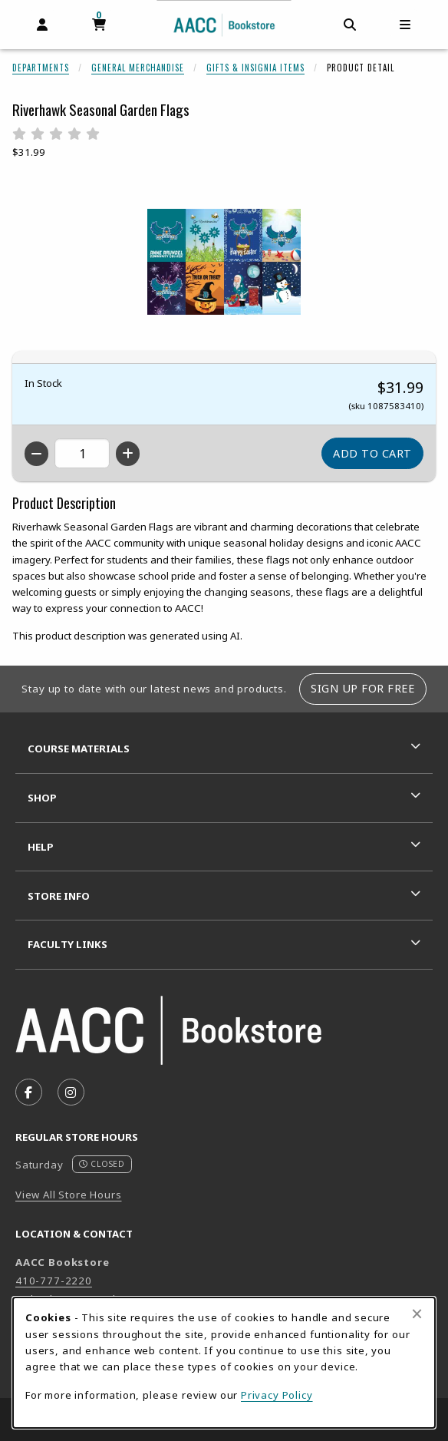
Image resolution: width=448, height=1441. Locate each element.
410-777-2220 (53, 1280)
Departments (40, 67)
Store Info (59, 896)
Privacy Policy (277, 1395)
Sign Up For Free (362, 688)
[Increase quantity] (128, 453)
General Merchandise (137, 67)
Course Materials (79, 748)
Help (41, 847)
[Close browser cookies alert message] (417, 1314)
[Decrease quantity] (36, 453)
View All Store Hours (68, 1194)
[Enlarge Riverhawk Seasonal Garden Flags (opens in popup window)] (224, 262)
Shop (42, 798)
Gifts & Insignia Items (255, 67)
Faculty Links (67, 944)
